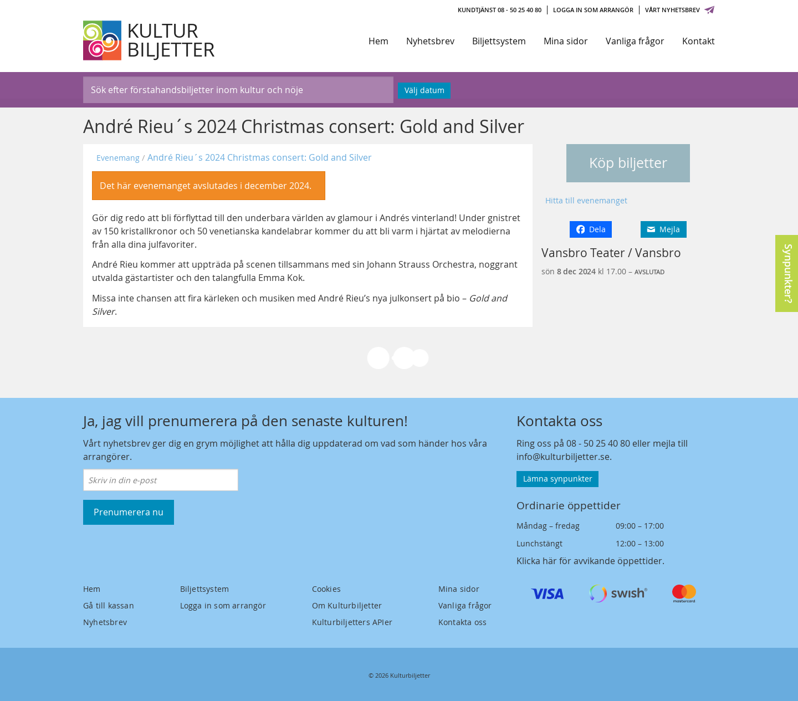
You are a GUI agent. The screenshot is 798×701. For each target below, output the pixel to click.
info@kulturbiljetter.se (563, 457)
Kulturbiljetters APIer (352, 622)
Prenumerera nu (128, 512)
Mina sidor (566, 41)
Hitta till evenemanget (586, 200)
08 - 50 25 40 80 (598, 443)
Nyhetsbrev (430, 41)
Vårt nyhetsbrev (680, 10)
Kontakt (698, 41)
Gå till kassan (108, 605)
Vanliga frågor (635, 41)
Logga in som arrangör (593, 10)
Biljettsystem (499, 41)
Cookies (326, 589)
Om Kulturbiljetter (347, 605)
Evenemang (118, 157)
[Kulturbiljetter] (149, 40)
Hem (378, 41)
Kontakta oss (462, 622)
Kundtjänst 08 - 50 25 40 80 (499, 10)
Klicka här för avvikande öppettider (589, 561)
